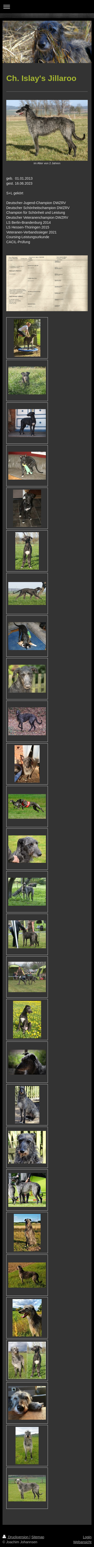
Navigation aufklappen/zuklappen (47, 6)
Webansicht (82, 1542)
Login (87, 1537)
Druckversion (16, 1537)
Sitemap (37, 1537)
